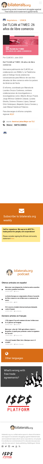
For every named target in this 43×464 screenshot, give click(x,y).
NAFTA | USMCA (20, 125)
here (12, 238)
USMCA (23, 20)
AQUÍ (12, 114)
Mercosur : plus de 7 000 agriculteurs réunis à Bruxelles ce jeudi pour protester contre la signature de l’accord (22, 331)
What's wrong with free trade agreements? (14, 374)
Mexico (10, 125)
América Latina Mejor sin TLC (23, 121)
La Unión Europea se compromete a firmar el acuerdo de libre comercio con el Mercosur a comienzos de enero (22, 298)
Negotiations (12, 20)
